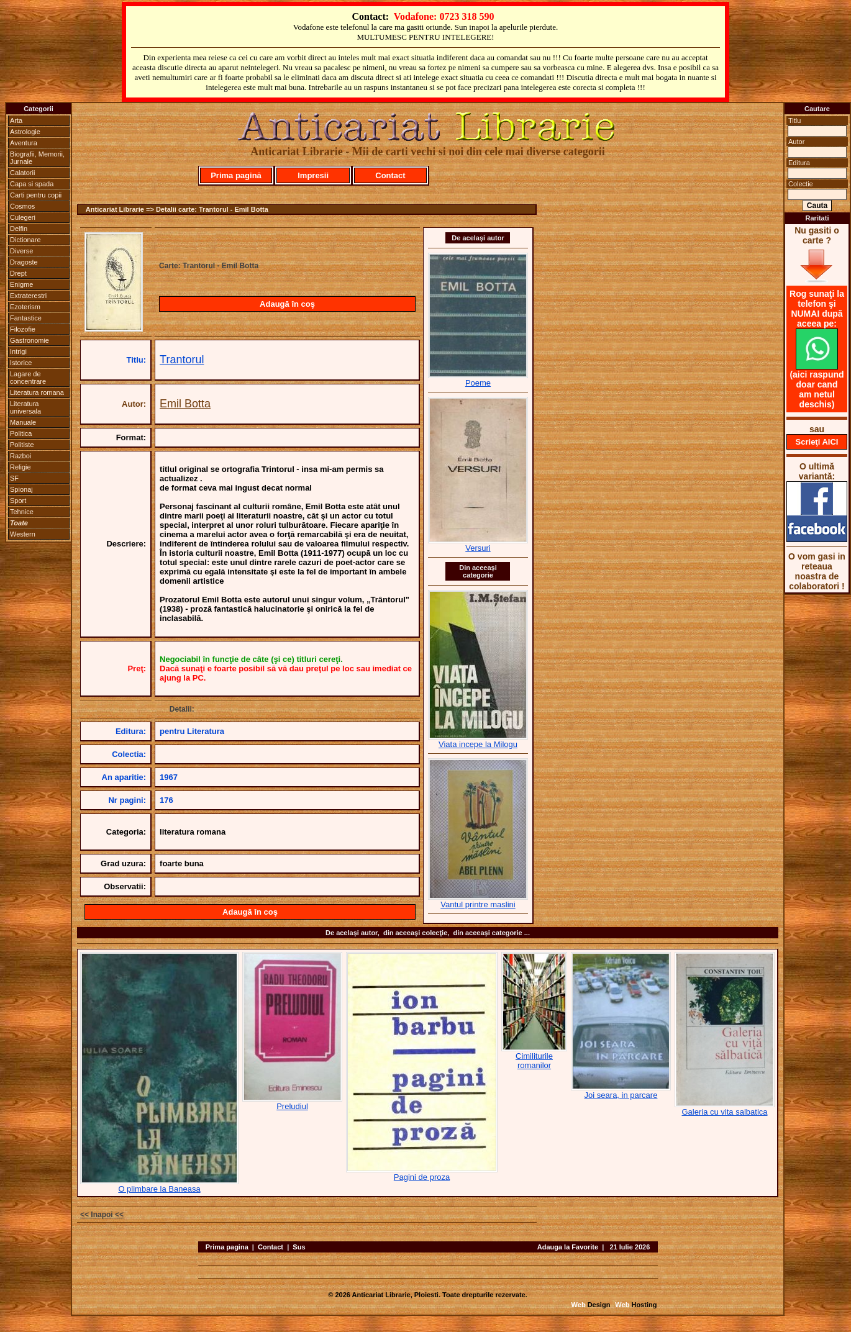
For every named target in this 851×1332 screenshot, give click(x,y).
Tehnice (22, 511)
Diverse (21, 251)
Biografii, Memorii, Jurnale (37, 157)
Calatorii (22, 172)
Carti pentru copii (35, 195)
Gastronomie (29, 340)
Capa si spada (31, 184)
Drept (18, 273)
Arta (16, 120)
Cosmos (22, 206)
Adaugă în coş (287, 304)
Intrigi (18, 351)
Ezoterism (25, 306)
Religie (20, 467)
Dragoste (24, 262)
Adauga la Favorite (567, 1247)
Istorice (21, 362)
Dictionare (25, 239)
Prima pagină (236, 175)
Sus (299, 1247)
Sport (18, 500)
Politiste (22, 444)
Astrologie (25, 131)
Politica (21, 433)
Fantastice (26, 318)
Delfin (18, 228)
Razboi (20, 456)
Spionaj (21, 489)
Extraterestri (28, 295)
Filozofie (22, 329)
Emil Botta (185, 403)
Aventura (23, 143)
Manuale (23, 422)
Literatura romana (37, 392)
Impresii (313, 175)
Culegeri (22, 217)
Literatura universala (25, 407)
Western (22, 534)
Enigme (21, 284)
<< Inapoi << (102, 1214)
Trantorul (182, 359)
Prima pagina (227, 1247)
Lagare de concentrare (28, 377)
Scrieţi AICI (817, 441)
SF (14, 478)
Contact (390, 175)
